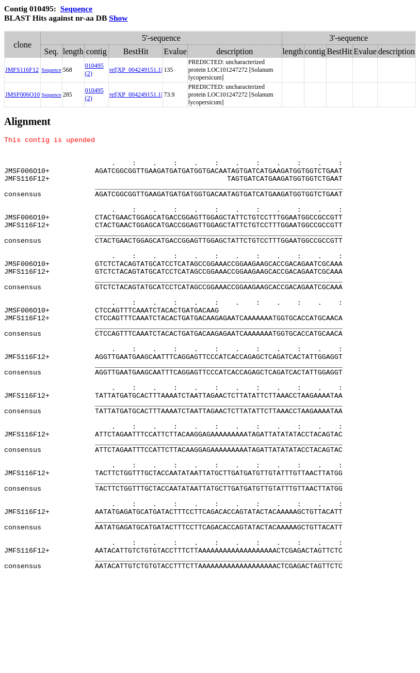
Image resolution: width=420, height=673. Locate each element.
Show (118, 17)
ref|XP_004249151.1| (135, 69)
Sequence (76, 8)
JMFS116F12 (22, 69)
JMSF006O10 (22, 94)
